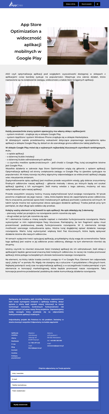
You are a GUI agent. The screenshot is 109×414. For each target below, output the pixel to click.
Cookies (14, 353)
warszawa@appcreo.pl (55, 346)
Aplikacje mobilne (14, 334)
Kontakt (14, 350)
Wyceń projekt (87, 4)
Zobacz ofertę (70, 4)
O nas (13, 344)
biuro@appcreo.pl (35, 348)
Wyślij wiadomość (20, 405)
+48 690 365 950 (56, 340)
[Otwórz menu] (97, 4)
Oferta (13, 338)
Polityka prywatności (16, 357)
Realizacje (15, 341)
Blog (13, 347)
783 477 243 (35, 343)
